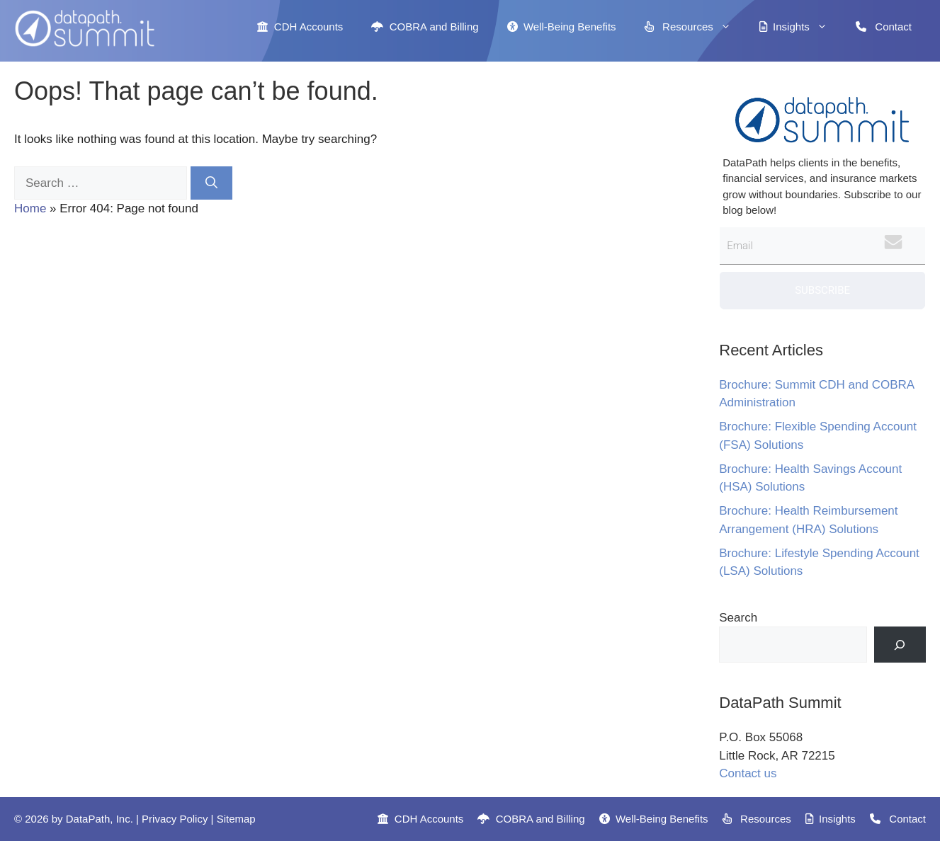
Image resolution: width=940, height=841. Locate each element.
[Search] (211, 183)
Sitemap (236, 819)
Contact (884, 27)
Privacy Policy (175, 819)
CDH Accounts (300, 27)
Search (738, 617)
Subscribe (822, 290)
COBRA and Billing (424, 27)
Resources (695, 27)
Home (30, 208)
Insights (800, 27)
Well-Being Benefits (561, 27)
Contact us (747, 773)
